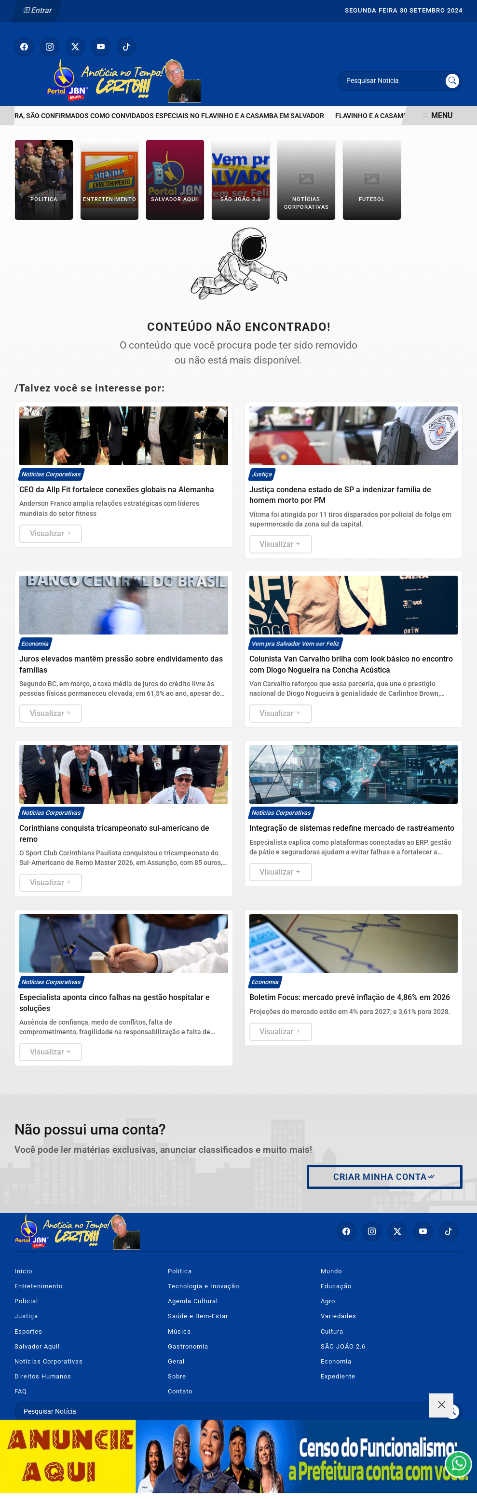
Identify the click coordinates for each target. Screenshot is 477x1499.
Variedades (338, 1316)
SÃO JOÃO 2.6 (343, 1346)
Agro (328, 1301)
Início (23, 1271)
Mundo (331, 1271)
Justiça (26, 1316)
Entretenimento (38, 1286)
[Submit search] (452, 81)
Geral (176, 1361)
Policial (26, 1301)
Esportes (28, 1331)
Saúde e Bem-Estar (198, 1316)
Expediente (338, 1376)
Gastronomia (188, 1346)
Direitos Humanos (42, 1376)
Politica (180, 1271)
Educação (336, 1286)
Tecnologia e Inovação (203, 1286)
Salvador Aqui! (37, 1346)
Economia (336, 1361)
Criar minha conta (384, 1177)
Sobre (177, 1376)
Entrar (37, 10)
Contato (180, 1391)
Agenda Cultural (193, 1301)
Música (179, 1331)
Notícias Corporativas (48, 1361)
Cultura (332, 1331)
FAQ (20, 1391)
